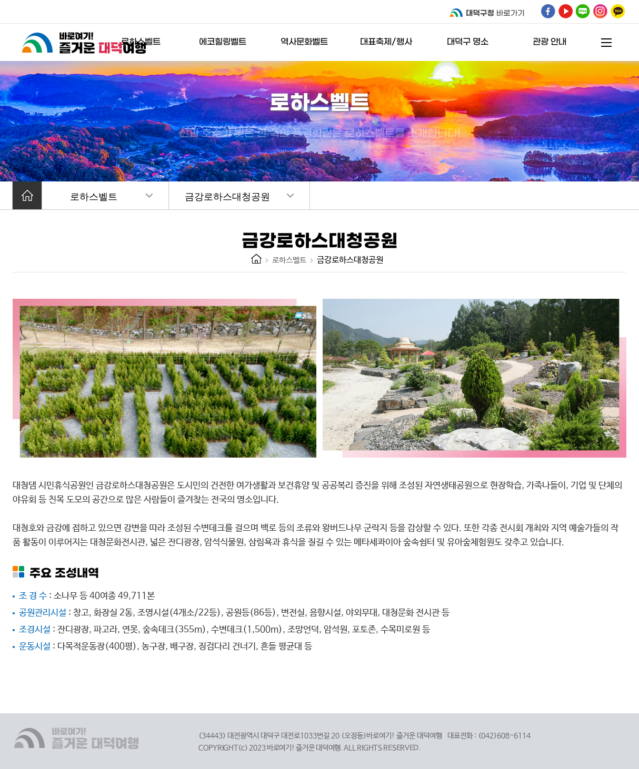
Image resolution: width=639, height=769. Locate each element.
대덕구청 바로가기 (487, 13)
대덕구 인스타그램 (600, 11)
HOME (256, 259)
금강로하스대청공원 (227, 196)
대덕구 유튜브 (565, 11)
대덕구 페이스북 (548, 11)
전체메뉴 (606, 42)
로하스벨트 (93, 196)
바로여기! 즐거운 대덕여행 (86, 42)
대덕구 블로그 (583, 11)
